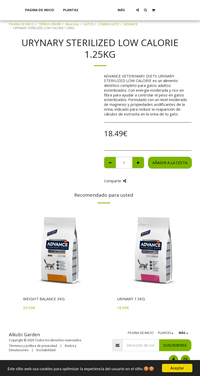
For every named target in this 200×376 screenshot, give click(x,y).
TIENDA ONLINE (50, 24)
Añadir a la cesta (169, 162)
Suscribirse (175, 345)
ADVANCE (131, 24)
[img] (61, 250)
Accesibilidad (46, 350)
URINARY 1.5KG (131, 298)
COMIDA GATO (108, 24)
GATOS (88, 24)
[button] (144, 10)
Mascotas (72, 24)
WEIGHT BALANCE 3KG (44, 298)
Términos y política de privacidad (33, 346)
